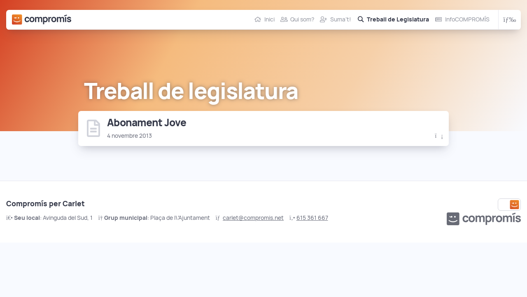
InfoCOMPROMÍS (467, 19)
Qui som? (302, 19)
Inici (269, 19)
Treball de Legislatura (398, 19)
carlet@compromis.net (253, 218)
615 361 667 (312, 218)
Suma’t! (340, 19)
